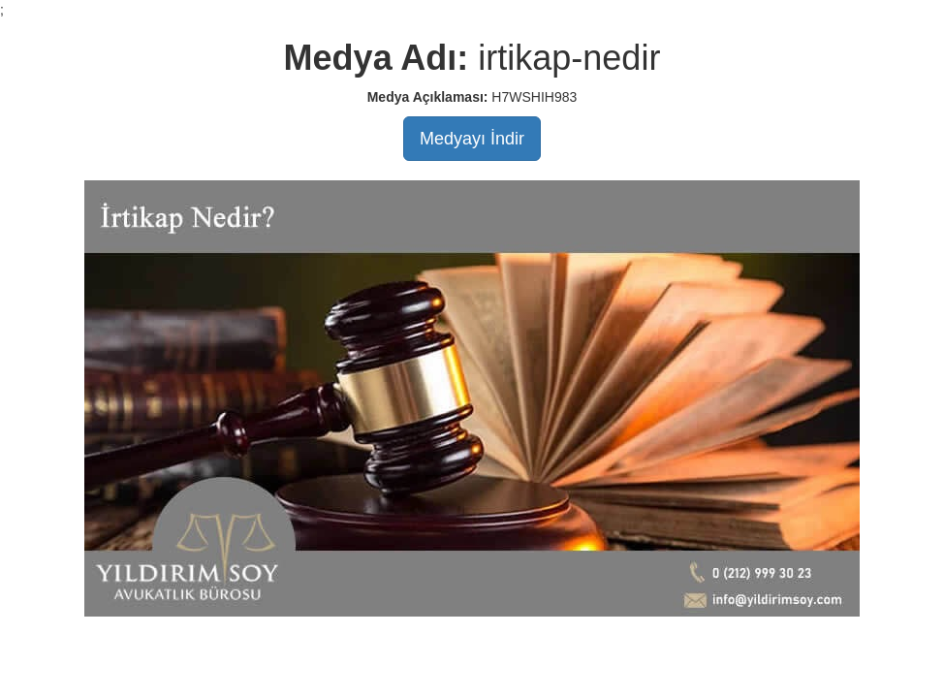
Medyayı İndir (472, 138)
